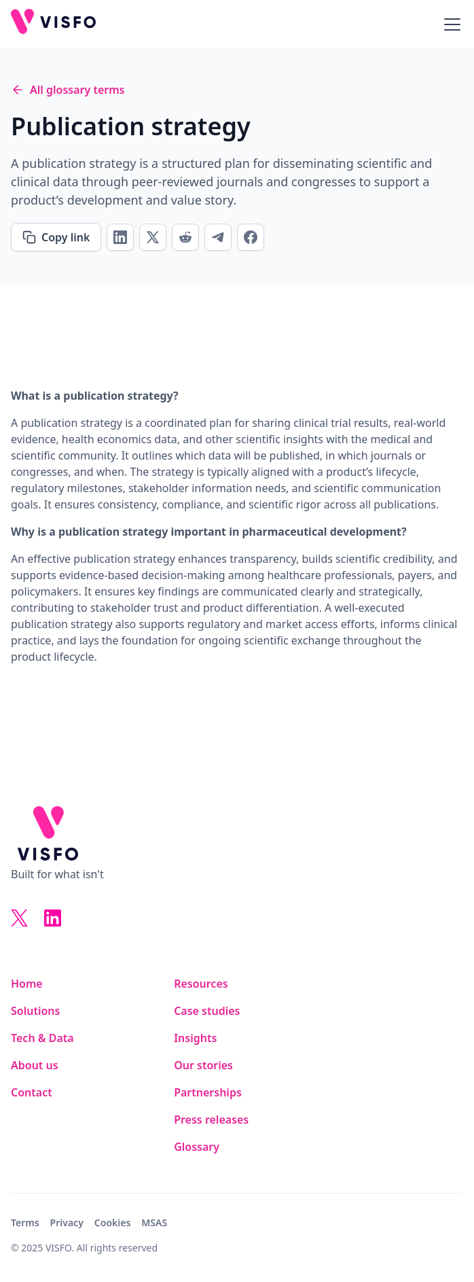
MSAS (154, 1222)
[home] (53, 24)
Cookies (112, 1222)
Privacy (67, 1222)
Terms (25, 1222)
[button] (449, 24)
